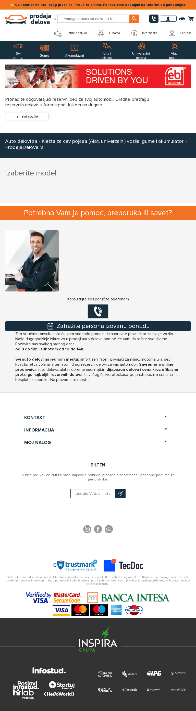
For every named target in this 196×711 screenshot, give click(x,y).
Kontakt (179, 33)
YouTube (109, 530)
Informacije (144, 33)
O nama (108, 33)
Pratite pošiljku (70, 33)
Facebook (98, 530)
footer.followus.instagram (87, 530)
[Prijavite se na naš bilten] (98, 493)
